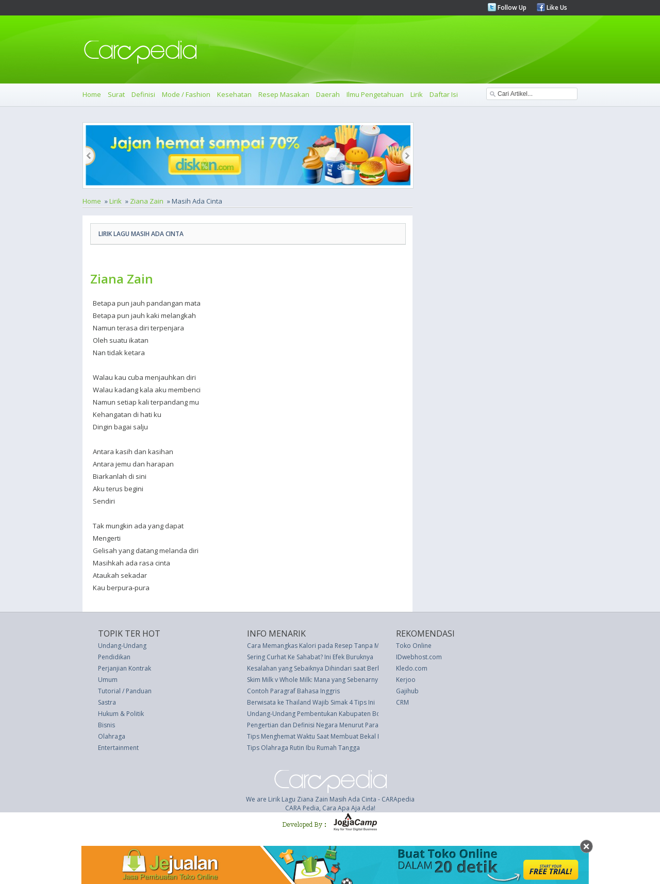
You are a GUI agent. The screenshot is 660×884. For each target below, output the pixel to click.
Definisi (143, 94)
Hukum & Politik (121, 713)
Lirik (416, 94)
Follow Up (511, 7)
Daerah (328, 94)
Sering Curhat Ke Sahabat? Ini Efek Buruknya (310, 657)
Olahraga (111, 736)
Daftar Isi (444, 94)
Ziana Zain (146, 201)
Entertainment (118, 747)
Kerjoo (406, 679)
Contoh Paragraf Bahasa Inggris (293, 691)
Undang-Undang (122, 645)
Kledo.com (411, 668)
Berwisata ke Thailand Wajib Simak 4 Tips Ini (311, 702)
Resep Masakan (283, 94)
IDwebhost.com (419, 657)
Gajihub (407, 691)
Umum (108, 679)
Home (91, 94)
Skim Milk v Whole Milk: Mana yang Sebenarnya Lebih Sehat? (333, 679)
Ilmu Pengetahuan (375, 94)
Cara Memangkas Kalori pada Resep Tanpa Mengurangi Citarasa (341, 645)
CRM (402, 702)
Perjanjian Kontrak (124, 668)
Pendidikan (114, 657)
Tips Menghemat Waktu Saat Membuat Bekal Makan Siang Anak (338, 736)
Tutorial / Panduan (125, 691)
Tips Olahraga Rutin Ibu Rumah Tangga (303, 747)
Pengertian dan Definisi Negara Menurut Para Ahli (319, 725)
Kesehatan (234, 94)
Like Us (556, 7)
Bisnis (106, 725)
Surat (116, 94)
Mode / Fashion (186, 94)
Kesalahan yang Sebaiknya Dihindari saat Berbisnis (320, 668)
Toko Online (414, 645)
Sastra (107, 702)
